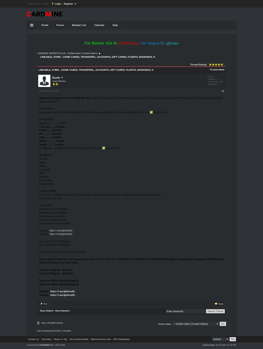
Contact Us (33, 339)
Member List (79, 25)
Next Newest (62, 310)
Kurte (56, 77)
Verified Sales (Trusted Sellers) (82, 53)
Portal (44, 25)
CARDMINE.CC (46, 345)
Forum (60, 25)
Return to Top (60, 339)
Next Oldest (46, 310)
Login (58, 3)
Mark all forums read (101, 339)
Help (115, 25)
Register (68, 3)
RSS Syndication (121, 339)
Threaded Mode (217, 70)
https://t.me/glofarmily (61, 230)
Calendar (99, 25)
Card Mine (46, 339)
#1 (223, 91)
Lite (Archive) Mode (78, 339)
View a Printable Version (52, 323)
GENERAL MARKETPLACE (52, 53)
